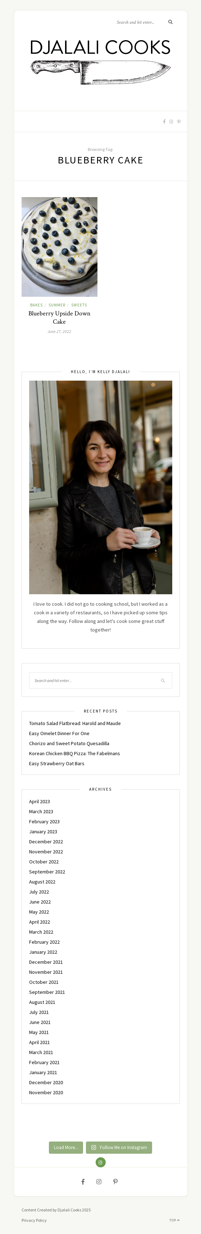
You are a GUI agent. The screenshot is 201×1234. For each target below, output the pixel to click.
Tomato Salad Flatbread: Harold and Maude (75, 723)
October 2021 (44, 982)
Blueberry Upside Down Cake (59, 317)
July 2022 (39, 891)
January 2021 (43, 1072)
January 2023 (43, 831)
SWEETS (79, 305)
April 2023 (39, 801)
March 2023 (41, 811)
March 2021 (41, 1052)
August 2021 (42, 1002)
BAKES (36, 305)
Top (174, 1220)
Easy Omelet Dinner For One (59, 733)
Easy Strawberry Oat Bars (56, 763)
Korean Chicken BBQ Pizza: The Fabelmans (74, 753)
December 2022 (46, 841)
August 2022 (42, 881)
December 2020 (46, 1082)
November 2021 (46, 972)
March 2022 (41, 932)
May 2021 (39, 1032)
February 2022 (44, 942)
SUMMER (57, 305)
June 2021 (40, 1022)
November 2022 (46, 851)
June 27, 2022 (59, 331)
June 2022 (40, 902)
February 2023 (44, 821)
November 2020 (46, 1092)
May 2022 (39, 912)
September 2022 (47, 871)
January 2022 (43, 952)
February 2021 (44, 1062)
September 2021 (47, 992)
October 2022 (44, 861)
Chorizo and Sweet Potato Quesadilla (69, 743)
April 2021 (39, 1042)
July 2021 (39, 1012)
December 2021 (46, 962)
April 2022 (39, 922)
